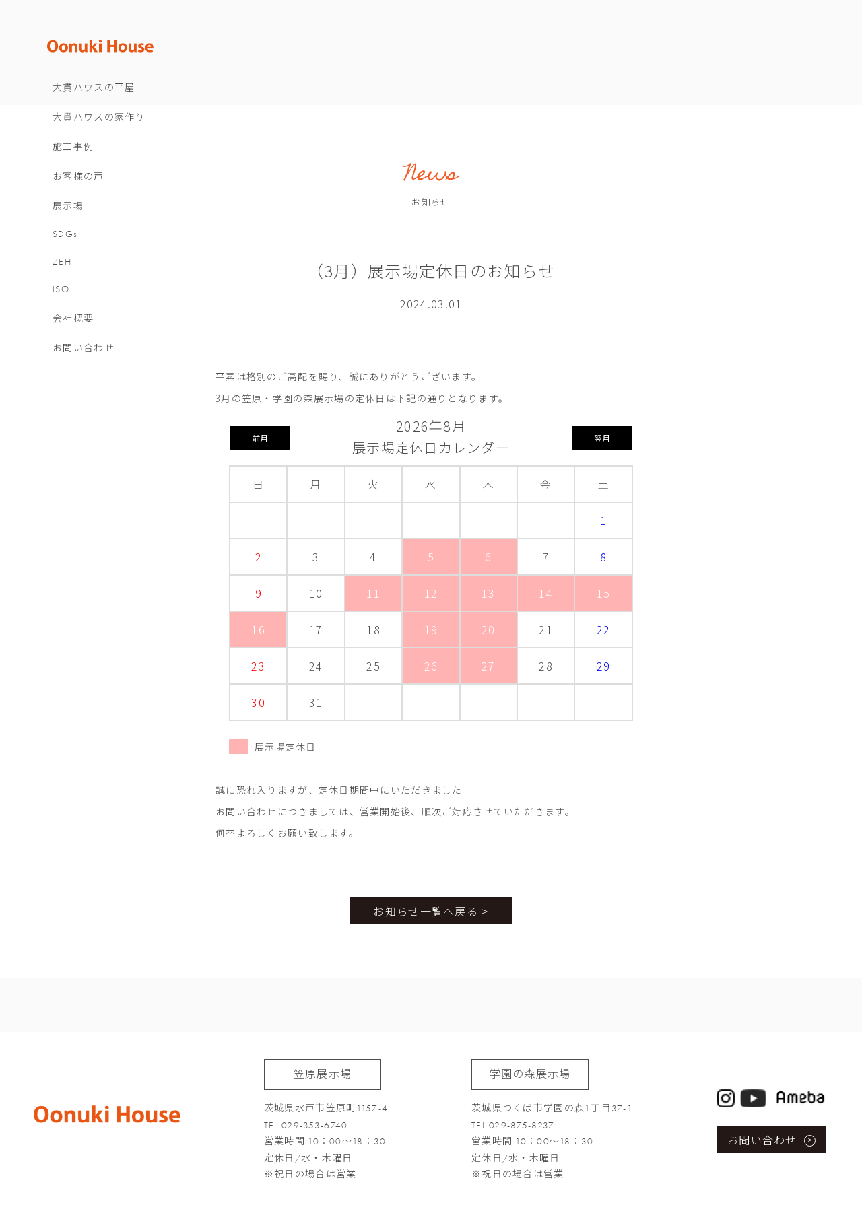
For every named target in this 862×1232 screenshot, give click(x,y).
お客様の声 (111, 199)
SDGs (98, 256)
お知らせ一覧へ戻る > (430, 911)
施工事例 (106, 169)
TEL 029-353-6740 (305, 1125)
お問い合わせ (117, 370)
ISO (94, 311)
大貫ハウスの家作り (132, 139)
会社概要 (106, 341)
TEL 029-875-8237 (512, 1125)
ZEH (95, 283)
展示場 (101, 228)
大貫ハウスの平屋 (127, 110)
